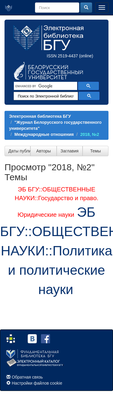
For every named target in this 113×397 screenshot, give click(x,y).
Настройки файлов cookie (37, 383)
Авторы (43, 151)
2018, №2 (89, 134)
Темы (95, 151)
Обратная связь (27, 377)
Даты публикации (19, 151)
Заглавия (70, 151)
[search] (44, 86)
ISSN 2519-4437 (62, 55)
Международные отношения (44, 134)
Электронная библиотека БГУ (40, 116)
